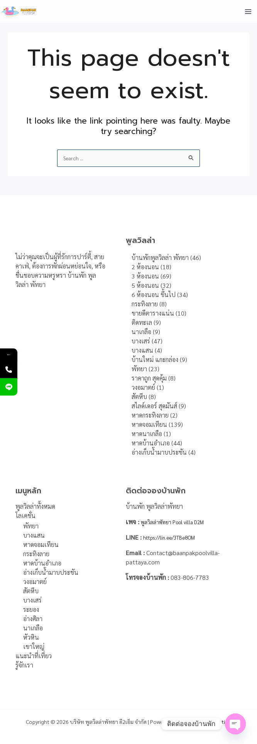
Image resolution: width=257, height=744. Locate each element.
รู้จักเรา (24, 665)
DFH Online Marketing (205, 721)
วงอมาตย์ (35, 582)
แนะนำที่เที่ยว (33, 656)
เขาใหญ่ (33, 647)
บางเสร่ (32, 600)
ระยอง (31, 610)
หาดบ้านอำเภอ (42, 563)
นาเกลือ (33, 628)
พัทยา (31, 526)
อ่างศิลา (32, 619)
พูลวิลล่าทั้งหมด (35, 506)
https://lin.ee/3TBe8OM (176, 537)
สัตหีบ (31, 591)
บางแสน (34, 536)
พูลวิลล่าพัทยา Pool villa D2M (179, 522)
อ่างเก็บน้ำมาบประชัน (50, 573)
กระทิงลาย (36, 554)
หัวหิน (31, 638)
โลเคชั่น (25, 515)
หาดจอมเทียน (41, 545)
